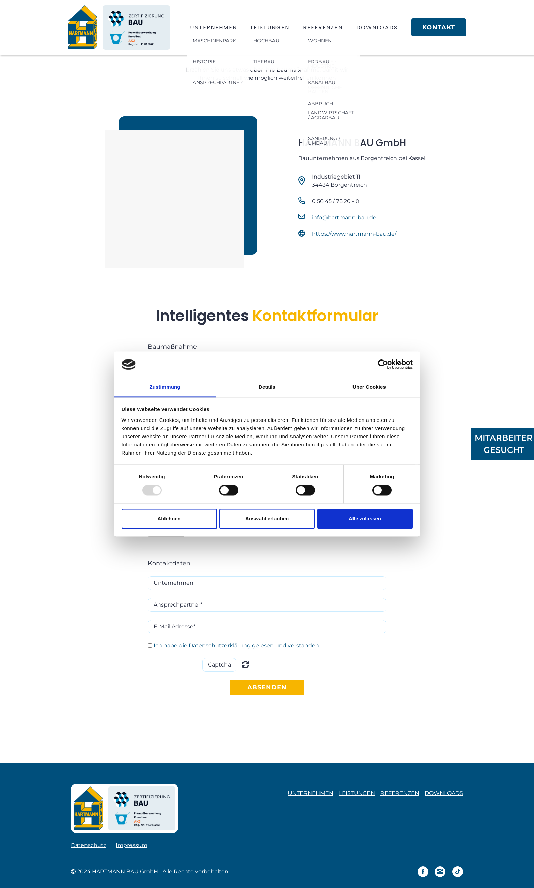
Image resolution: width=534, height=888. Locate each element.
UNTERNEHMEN (213, 27)
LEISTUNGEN (270, 27)
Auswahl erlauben (267, 518)
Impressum (131, 845)
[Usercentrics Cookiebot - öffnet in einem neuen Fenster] (383, 364)
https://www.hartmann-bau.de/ (354, 234)
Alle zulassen (365, 518)
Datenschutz (88, 845)
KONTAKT (438, 27)
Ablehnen (168, 518)
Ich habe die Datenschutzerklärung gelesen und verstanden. (237, 645)
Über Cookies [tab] (369, 387)
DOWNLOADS (377, 27)
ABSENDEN (267, 687)
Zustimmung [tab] (165, 387)
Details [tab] (267, 387)
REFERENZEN (323, 27)
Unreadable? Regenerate (245, 664)
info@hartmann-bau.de (344, 217)
